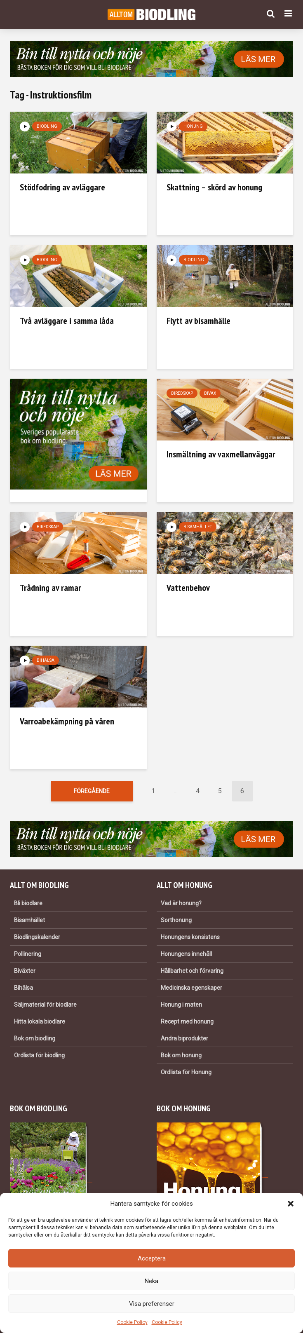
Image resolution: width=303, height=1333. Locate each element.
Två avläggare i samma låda (67, 320)
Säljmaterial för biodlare (45, 1004)
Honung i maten (181, 1004)
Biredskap (182, 393)
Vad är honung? (181, 903)
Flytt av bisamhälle (198, 320)
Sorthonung (176, 920)
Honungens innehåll (186, 954)
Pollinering (27, 954)
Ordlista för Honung (186, 1072)
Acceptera (152, 1258)
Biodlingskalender (37, 937)
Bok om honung (181, 1055)
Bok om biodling (34, 1038)
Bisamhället (197, 527)
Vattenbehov (188, 587)
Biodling (47, 126)
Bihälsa (45, 660)
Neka (151, 1281)
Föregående (92, 791)
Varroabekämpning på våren (67, 721)
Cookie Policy (132, 1322)
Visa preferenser (151, 1303)
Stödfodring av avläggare (62, 187)
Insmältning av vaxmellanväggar (221, 454)
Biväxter (24, 971)
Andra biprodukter (184, 1038)
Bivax (210, 393)
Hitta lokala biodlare (39, 1021)
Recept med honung (187, 1021)
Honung (193, 126)
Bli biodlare (28, 903)
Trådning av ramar (50, 587)
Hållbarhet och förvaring (192, 971)
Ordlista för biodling (39, 1055)
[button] (291, 1203)
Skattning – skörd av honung (214, 187)
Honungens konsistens (190, 937)
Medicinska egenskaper (191, 987)
